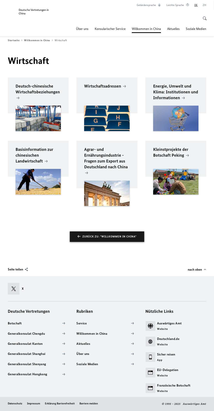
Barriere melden (88, 403)
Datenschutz (15, 403)
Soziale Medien (196, 29)
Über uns (82, 29)
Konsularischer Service (110, 29)
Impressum (33, 403)
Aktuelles (173, 29)
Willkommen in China (146, 28)
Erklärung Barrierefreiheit (60, 403)
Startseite (15, 40)
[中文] (204, 5)
